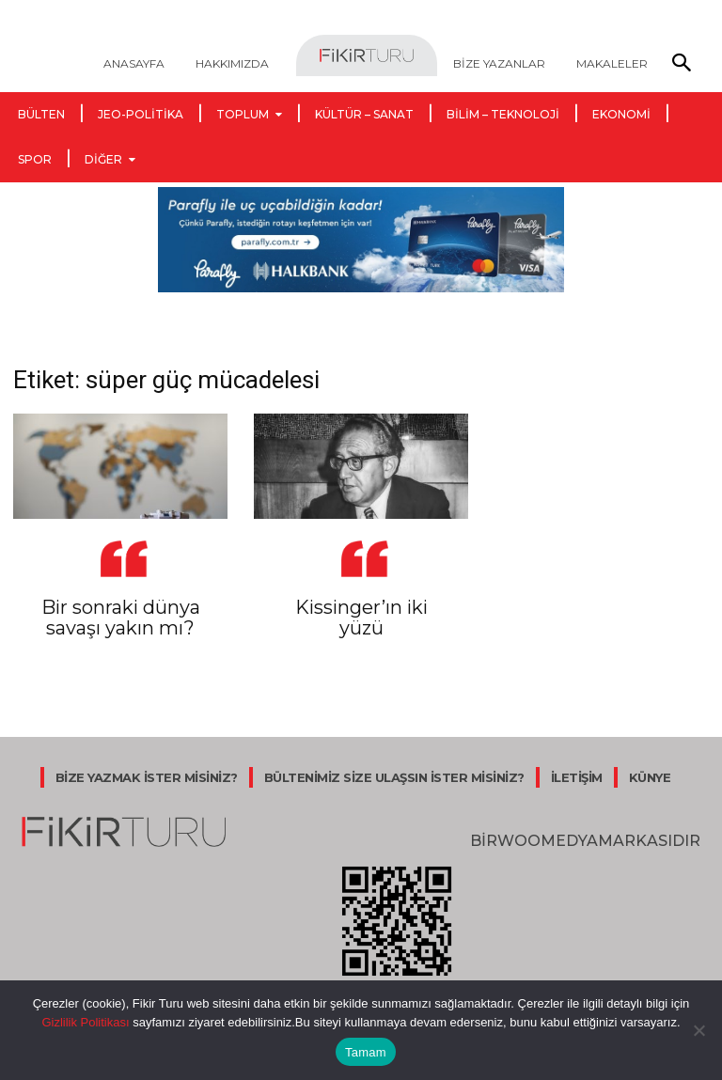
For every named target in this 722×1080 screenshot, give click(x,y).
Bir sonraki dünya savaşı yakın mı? (120, 617)
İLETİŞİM (577, 777)
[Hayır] (698, 1030)
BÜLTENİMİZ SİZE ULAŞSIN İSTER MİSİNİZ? (394, 777)
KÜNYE (650, 777)
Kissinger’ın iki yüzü (361, 617)
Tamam (365, 1052)
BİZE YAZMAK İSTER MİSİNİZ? (146, 777)
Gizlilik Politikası (85, 1022)
